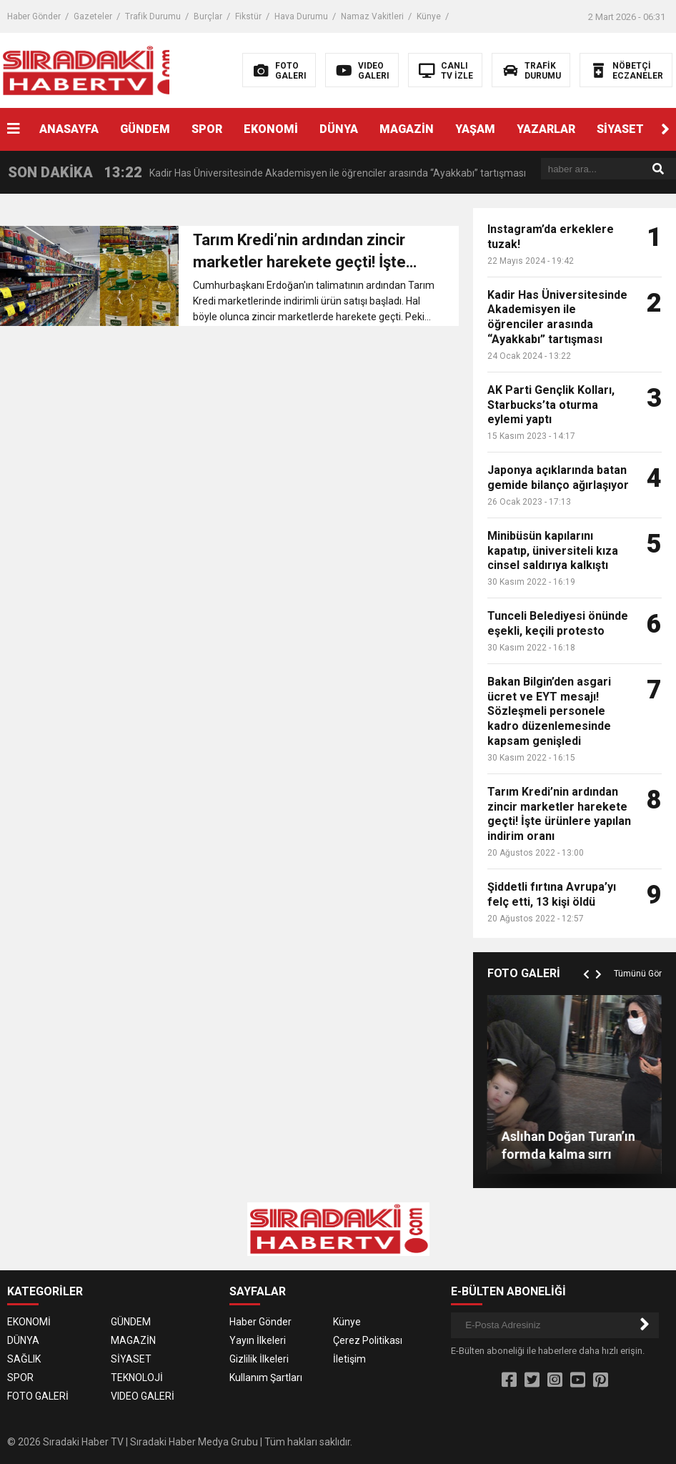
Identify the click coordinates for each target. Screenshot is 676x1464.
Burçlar (208, 16)
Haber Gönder (34, 16)
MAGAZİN (406, 129)
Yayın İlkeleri (257, 1340)
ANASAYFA (69, 129)
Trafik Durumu (153, 16)
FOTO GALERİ (38, 1396)
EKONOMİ (271, 129)
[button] (665, 129)
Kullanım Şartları (265, 1377)
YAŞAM (475, 129)
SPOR (207, 129)
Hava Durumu (301, 16)
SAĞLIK (24, 1359)
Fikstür (248, 16)
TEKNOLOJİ (137, 1377)
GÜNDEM (145, 129)
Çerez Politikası (367, 1340)
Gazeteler (93, 16)
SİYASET (620, 129)
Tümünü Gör (638, 974)
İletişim (349, 1359)
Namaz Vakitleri (372, 16)
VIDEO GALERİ (142, 1396)
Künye (429, 16)
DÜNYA (338, 129)
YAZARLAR (546, 129)
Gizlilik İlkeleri (259, 1359)
